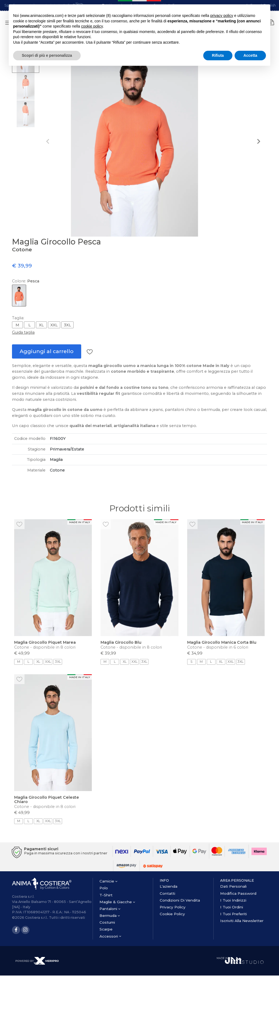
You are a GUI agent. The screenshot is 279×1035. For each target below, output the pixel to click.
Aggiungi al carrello (47, 351)
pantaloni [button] (109, 908)
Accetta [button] (250, 55)
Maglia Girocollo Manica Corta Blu (221, 642)
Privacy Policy (173, 907)
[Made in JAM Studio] (240, 960)
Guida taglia (23, 332)
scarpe (106, 929)
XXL (54, 325)
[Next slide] (258, 141)
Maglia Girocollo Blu (121, 642)
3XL (67, 325)
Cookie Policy (172, 914)
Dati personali (233, 886)
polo (103, 888)
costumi (107, 922)
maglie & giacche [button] (117, 902)
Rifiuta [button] (218, 55)
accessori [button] (110, 936)
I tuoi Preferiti (233, 914)
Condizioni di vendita (180, 900)
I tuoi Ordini (231, 907)
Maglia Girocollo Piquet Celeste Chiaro (46, 799)
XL (41, 325)
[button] (25, 86)
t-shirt (106, 895)
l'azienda (168, 886)
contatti (167, 893)
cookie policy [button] (92, 26)
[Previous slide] (48, 141)
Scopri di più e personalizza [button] (47, 55)
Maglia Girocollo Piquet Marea (45, 642)
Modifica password (238, 893)
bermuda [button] (109, 915)
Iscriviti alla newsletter (241, 920)
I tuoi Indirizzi (233, 900)
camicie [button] (108, 881)
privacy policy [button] (221, 15)
